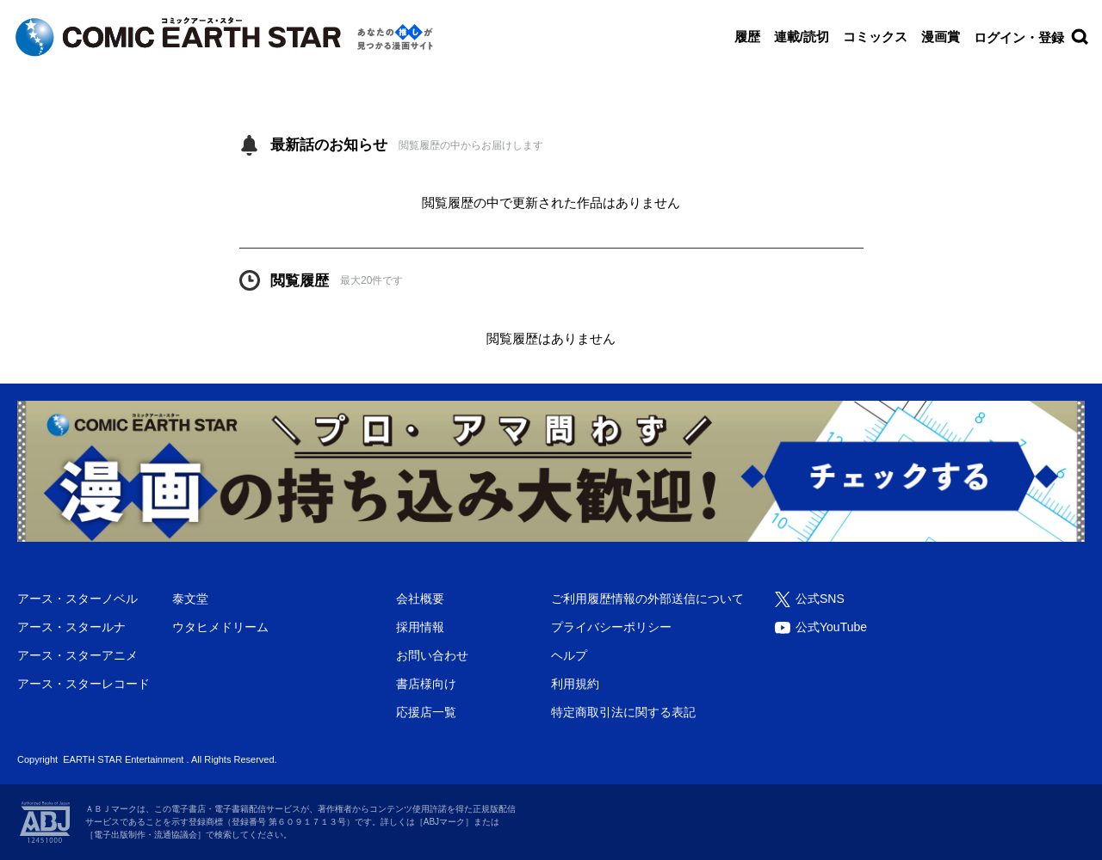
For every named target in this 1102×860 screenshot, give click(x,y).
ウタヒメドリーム (220, 627)
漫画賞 (940, 36)
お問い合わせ (432, 655)
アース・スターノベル (77, 598)
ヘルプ (569, 655)
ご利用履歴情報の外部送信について (647, 598)
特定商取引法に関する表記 (623, 712)
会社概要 (420, 598)
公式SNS (820, 598)
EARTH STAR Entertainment (123, 759)
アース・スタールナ (71, 627)
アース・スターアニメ (77, 655)
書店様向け (426, 684)
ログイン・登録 (1019, 37)
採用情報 (420, 627)
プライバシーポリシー (611, 627)
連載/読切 (801, 36)
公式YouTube (831, 627)
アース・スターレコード (83, 684)
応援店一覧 (426, 712)
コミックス (875, 36)
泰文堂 (190, 598)
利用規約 (575, 684)
